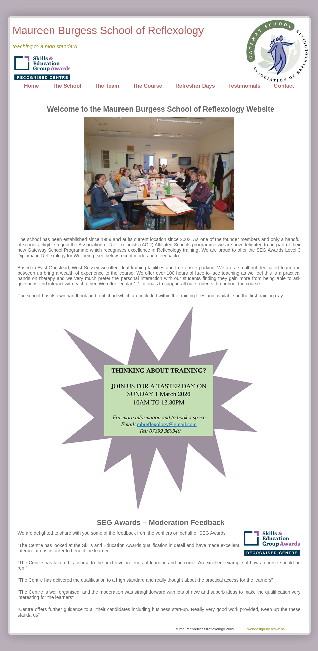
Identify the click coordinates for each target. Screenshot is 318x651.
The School (67, 86)
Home (31, 86)
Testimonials (244, 86)
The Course (147, 86)
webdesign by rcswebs (266, 629)
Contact (284, 86)
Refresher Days (195, 86)
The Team (107, 86)
